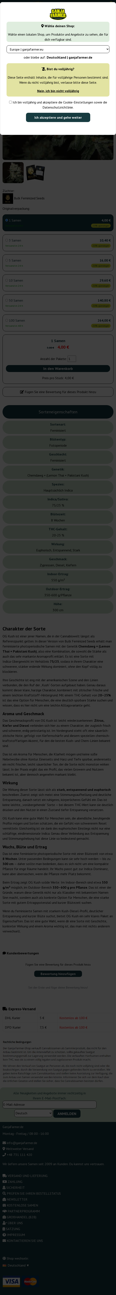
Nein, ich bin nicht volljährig (58, 91)
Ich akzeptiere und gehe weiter (58, 117)
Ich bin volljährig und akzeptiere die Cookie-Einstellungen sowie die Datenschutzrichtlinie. (58, 104)
